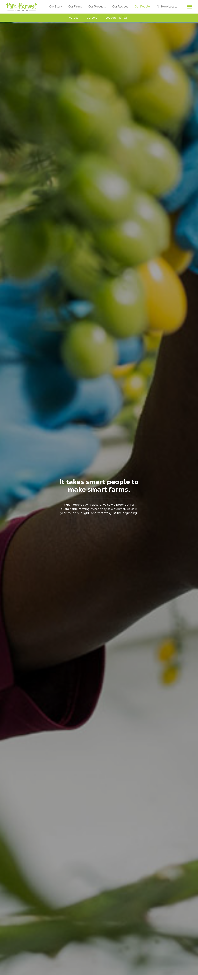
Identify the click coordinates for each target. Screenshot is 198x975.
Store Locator (169, 6)
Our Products (97, 6)
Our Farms (75, 6)
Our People (142, 6)
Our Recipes (120, 6)
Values (73, 17)
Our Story (55, 6)
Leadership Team (117, 17)
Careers (92, 17)
